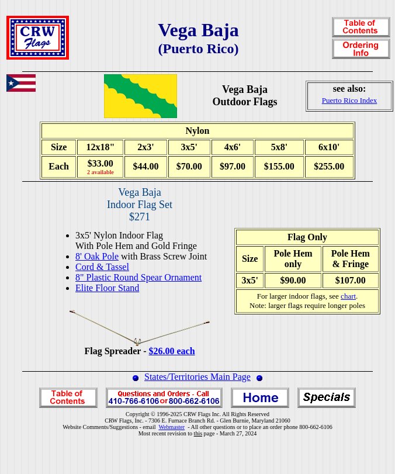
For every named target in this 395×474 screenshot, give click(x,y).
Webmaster (171, 427)
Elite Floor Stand (107, 288)
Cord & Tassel (102, 267)
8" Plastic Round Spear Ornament (138, 277)
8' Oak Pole (97, 256)
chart (348, 296)
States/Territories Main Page (197, 377)
